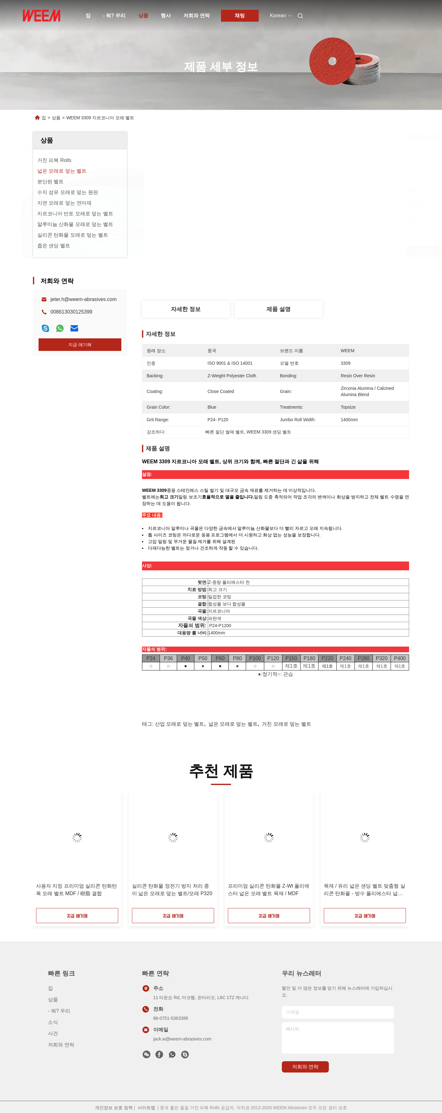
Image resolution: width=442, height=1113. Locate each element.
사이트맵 (146, 1107)
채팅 (240, 15)
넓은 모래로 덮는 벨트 (233, 724)
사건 (53, 1033)
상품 (143, 15)
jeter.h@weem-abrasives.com (83, 299)
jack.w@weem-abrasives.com (182, 1038)
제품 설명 (278, 309)
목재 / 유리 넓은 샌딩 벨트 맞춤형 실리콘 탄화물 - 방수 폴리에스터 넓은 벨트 (364, 890)
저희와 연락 (196, 15)
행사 (166, 15)
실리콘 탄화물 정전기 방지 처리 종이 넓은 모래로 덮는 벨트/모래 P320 (172, 889)
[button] (45, 852)
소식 (53, 1022)
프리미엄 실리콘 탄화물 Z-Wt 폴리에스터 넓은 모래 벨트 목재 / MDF (268, 889)
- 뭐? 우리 (114, 15)
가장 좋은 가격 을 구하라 (316, 251)
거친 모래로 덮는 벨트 (286, 724)
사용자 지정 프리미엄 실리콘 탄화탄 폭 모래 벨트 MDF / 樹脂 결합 (76, 889)
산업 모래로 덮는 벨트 (179, 724)
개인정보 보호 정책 (114, 1107)
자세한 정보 (186, 309)
